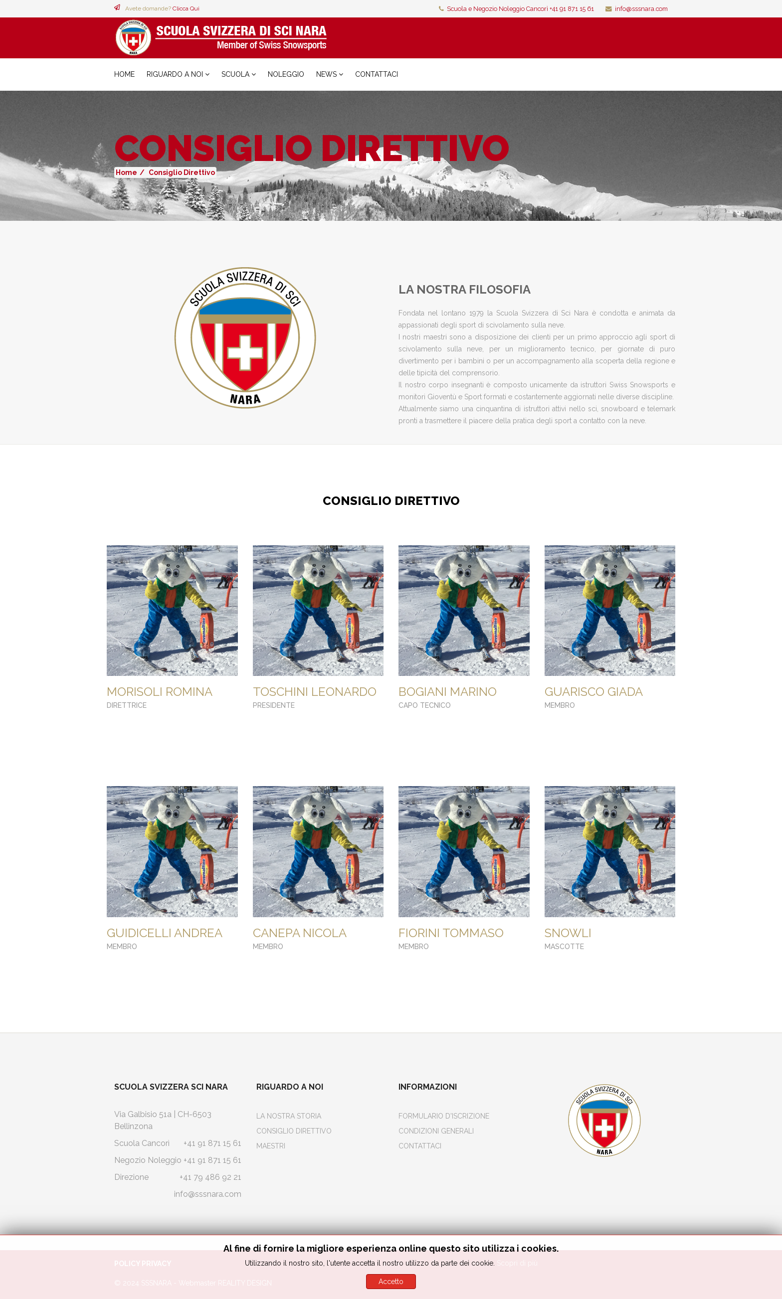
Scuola (235, 74)
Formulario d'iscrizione (443, 1116)
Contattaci (376, 74)
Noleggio (286, 74)
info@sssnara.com (641, 8)
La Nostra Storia (288, 1116)
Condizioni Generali (436, 1131)
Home (124, 74)
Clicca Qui (186, 8)
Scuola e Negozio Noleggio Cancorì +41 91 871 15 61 (520, 8)
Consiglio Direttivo (294, 1131)
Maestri (270, 1146)
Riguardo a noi (175, 74)
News (326, 74)
